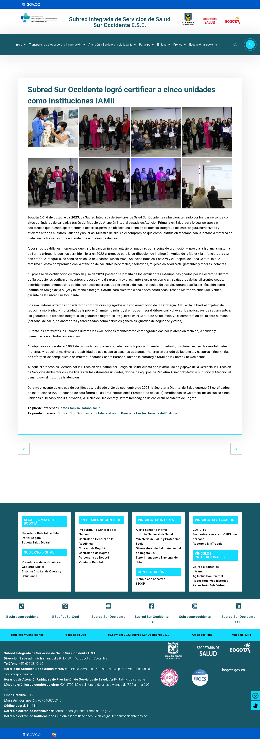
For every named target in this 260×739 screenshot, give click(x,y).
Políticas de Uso (75, 635)
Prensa (179, 44)
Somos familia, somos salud (79, 408)
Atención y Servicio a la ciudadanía (112, 44)
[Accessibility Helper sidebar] (255, 695)
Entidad (164, 44)
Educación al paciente (205, 44)
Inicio (20, 44)
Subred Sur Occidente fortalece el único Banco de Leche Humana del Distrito (118, 413)
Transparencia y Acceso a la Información (57, 44)
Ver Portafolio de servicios (127, 679)
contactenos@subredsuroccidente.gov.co (84, 711)
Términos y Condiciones (26, 635)
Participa (146, 44)
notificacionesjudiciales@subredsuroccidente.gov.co (110, 716)
